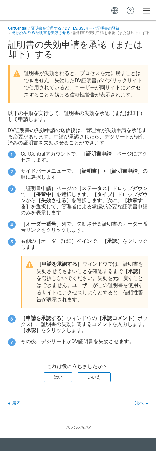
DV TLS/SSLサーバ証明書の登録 (92, 28)
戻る (16, 403)
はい (58, 377)
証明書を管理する (46, 28)
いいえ (94, 377)
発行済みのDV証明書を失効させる (40, 32)
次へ (139, 403)
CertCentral (17, 28)
